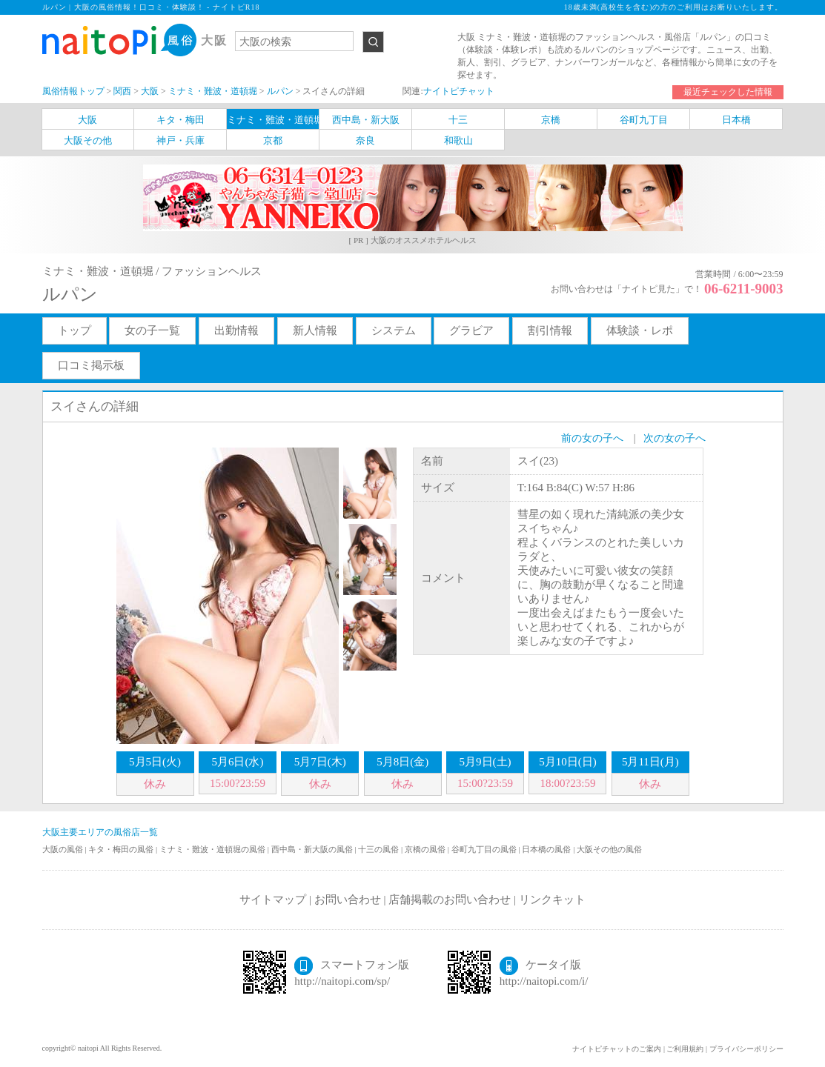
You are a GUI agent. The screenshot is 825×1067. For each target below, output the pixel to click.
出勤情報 (236, 330)
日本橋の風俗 (547, 849)
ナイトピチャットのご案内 (616, 1049)
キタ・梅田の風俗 (122, 849)
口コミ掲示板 (91, 365)
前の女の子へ (592, 438)
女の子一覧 (152, 330)
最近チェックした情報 (727, 92)
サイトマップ (272, 899)
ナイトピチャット (458, 91)
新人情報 (315, 330)
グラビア (471, 330)
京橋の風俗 (426, 849)
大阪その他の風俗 (609, 849)
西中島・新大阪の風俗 (313, 849)
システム (393, 330)
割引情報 (550, 330)
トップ (74, 330)
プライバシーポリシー (746, 1049)
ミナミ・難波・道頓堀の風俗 (213, 849)
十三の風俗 (379, 849)
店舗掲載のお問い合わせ (449, 899)
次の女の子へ (674, 438)
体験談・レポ (639, 330)
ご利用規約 (684, 1049)
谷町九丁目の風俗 (485, 849)
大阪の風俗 (63, 849)
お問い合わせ (347, 899)
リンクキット (552, 899)
